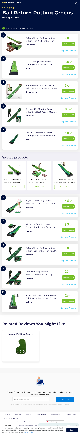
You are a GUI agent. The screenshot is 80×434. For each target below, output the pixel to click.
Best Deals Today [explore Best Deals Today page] (11, 418)
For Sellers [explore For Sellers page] (71, 415)
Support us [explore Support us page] (56, 415)
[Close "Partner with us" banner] (77, 425)
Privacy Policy (28, 432)
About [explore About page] (7, 415)
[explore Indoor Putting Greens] (20, 346)
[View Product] (40, 44)
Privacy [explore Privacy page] (18, 415)
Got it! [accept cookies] (72, 430)
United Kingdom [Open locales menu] (55, 422)
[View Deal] (14, 175)
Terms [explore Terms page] (28, 415)
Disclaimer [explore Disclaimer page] (41, 415)
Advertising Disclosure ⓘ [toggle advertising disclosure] (24, 422)
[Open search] (76, 3)
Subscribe (65, 400)
